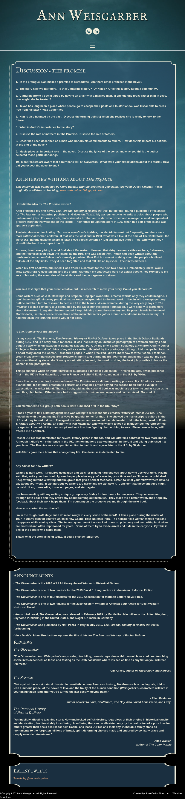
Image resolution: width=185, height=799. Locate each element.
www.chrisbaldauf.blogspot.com (81, 190)
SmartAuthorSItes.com (157, 793)
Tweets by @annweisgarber (31, 778)
